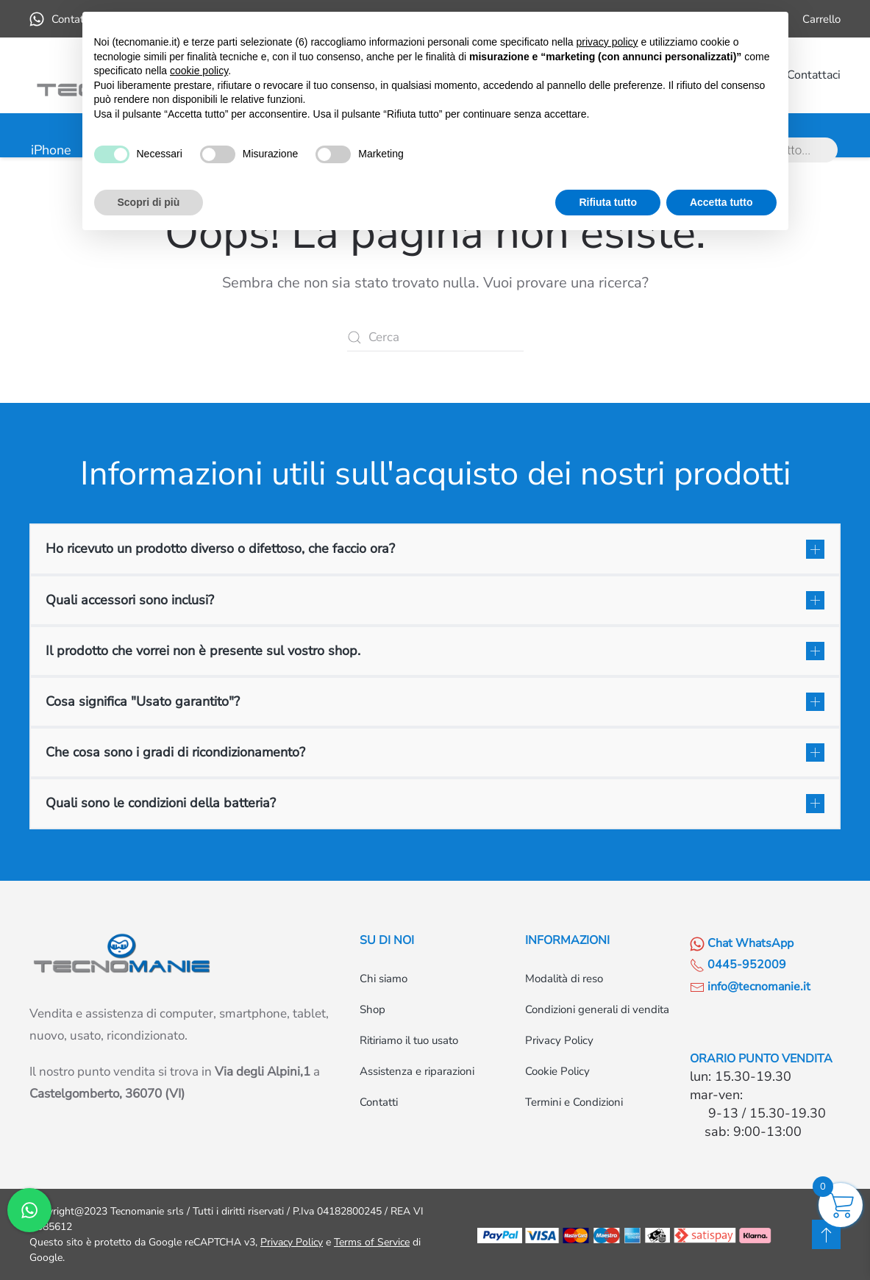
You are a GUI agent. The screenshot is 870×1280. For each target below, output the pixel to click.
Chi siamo (383, 978)
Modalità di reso (564, 978)
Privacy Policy (559, 1040)
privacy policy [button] (607, 42)
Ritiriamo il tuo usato (409, 1040)
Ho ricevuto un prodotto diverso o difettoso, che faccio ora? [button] (220, 548)
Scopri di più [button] (149, 202)
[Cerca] (435, 337)
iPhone (51, 150)
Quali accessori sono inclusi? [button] (130, 600)
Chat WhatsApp (742, 943)
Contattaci (814, 75)
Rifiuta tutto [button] (608, 202)
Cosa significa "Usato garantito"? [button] (143, 701)
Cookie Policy (557, 1071)
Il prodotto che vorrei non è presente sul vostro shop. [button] (203, 650)
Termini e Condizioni (574, 1102)
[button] (826, 1234)
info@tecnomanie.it (750, 987)
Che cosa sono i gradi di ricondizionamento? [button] (175, 752)
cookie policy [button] (199, 70)
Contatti (379, 1102)
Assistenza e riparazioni (417, 1071)
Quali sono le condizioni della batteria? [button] (161, 803)
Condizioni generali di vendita (597, 1009)
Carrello (821, 19)
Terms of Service (372, 1242)
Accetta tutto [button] (721, 202)
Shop (372, 1009)
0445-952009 (738, 965)
